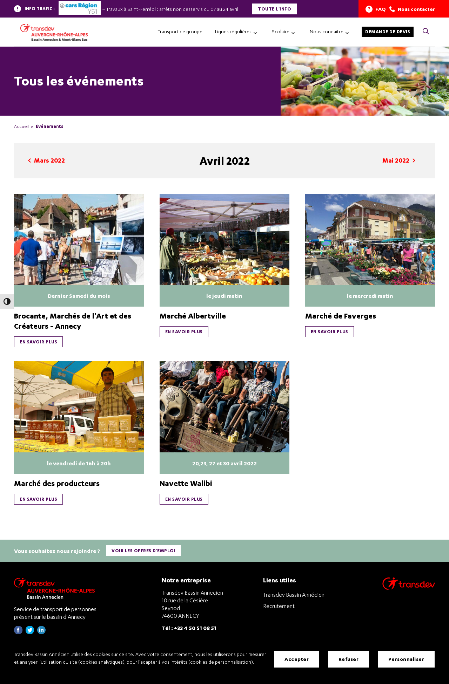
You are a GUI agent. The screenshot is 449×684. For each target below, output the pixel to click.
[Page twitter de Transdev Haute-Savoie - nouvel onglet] (30, 631)
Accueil (21, 126)
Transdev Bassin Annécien (293, 593)
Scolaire (280, 31)
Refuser (349, 659)
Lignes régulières (233, 31)
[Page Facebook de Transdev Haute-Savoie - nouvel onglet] (18, 631)
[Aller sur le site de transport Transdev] (408, 587)
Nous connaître (326, 31)
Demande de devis (387, 31)
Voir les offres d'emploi (144, 550)
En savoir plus (38, 341)
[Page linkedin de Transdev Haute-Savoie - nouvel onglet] (41, 631)
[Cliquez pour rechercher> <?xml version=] (426, 31)
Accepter (296, 659)
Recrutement (279, 605)
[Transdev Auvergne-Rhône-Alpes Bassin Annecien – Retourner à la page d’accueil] (56, 587)
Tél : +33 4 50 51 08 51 (189, 626)
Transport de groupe (180, 31)
